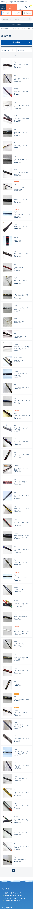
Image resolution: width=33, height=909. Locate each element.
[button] (2, 25)
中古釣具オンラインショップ (8, 28)
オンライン (6, 13)
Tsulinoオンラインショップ (14, 900)
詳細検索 (16, 42)
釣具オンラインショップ (13, 893)
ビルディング (16, 13)
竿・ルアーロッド (23, 28)
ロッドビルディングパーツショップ (16, 898)
